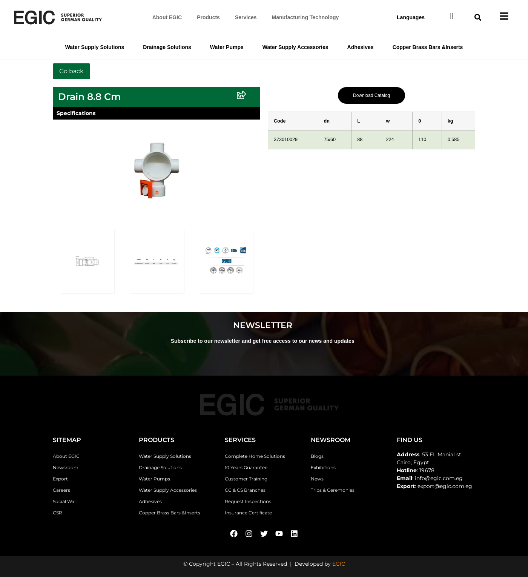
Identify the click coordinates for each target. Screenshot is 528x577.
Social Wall (65, 501)
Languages (411, 17)
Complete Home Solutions (255, 456)
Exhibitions (323, 467)
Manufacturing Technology (305, 17)
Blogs (317, 456)
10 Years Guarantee (246, 467)
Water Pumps (227, 47)
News (317, 479)
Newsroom (65, 467)
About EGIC (167, 17)
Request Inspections (248, 501)
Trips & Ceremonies (333, 490)
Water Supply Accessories (295, 47)
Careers (61, 490)
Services (246, 17)
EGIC (338, 563)
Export (60, 479)
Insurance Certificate (248, 513)
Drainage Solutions (167, 47)
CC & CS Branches (245, 490)
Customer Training (246, 479)
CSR (57, 513)
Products (208, 17)
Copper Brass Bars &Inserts (428, 47)
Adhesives (360, 47)
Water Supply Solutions (94, 47)
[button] (478, 17)
